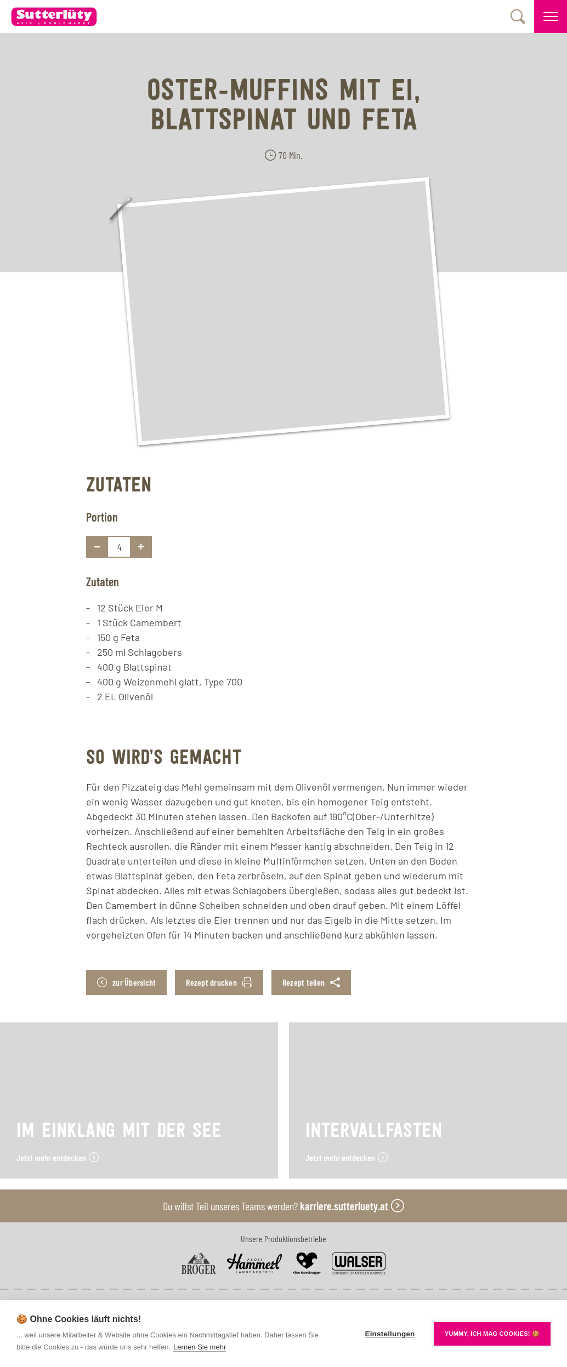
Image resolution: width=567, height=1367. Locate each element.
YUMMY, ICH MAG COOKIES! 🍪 (492, 1333)
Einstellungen (390, 1334)
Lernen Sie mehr (199, 1347)
